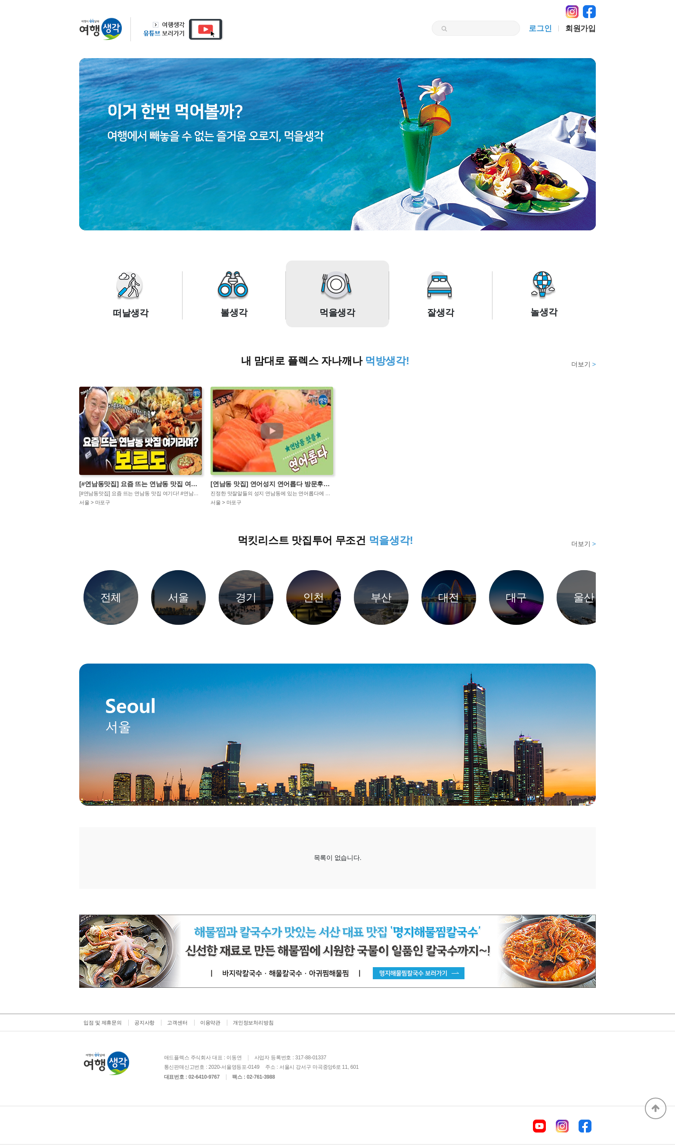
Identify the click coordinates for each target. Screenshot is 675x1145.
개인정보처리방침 (253, 1023)
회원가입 (580, 28)
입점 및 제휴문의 (103, 1023)
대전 (449, 597)
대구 (516, 597)
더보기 (583, 364)
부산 (381, 597)
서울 (178, 597)
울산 (584, 597)
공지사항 (144, 1023)
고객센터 (177, 1023)
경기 (246, 597)
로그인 (540, 28)
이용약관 (210, 1023)
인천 (314, 597)
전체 (111, 597)
